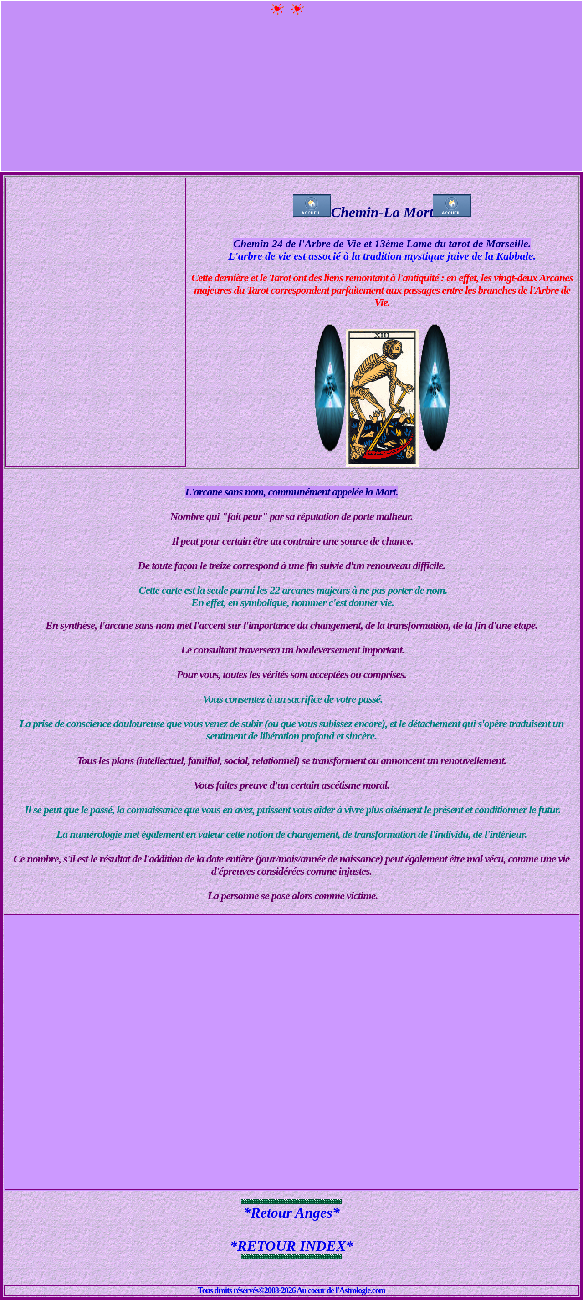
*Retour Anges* (291, 1212)
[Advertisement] (291, 94)
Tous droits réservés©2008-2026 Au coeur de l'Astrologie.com (291, 1290)
